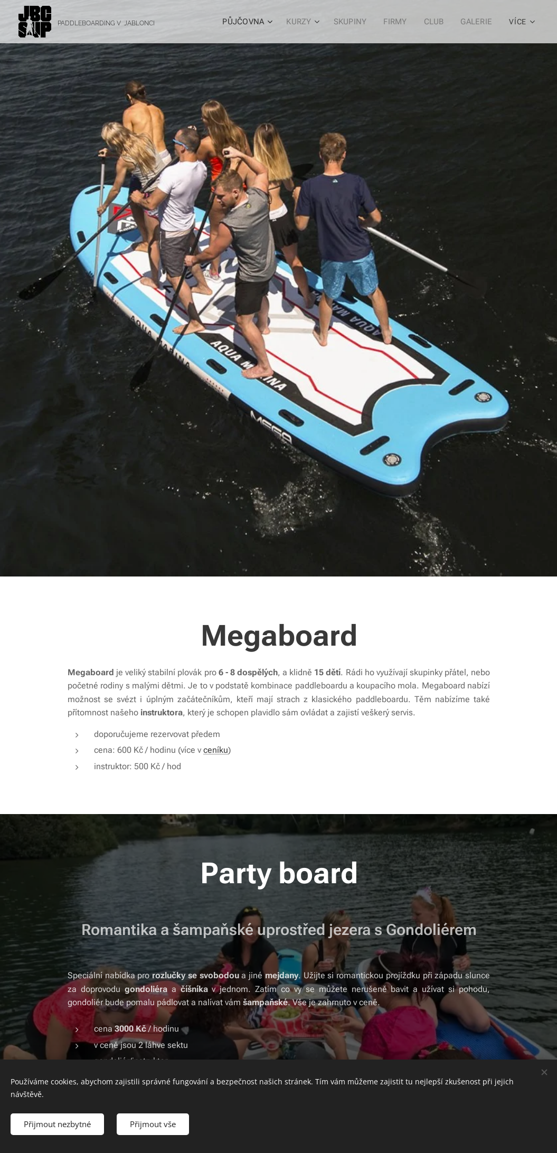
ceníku (215, 750)
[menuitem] (250, 21)
